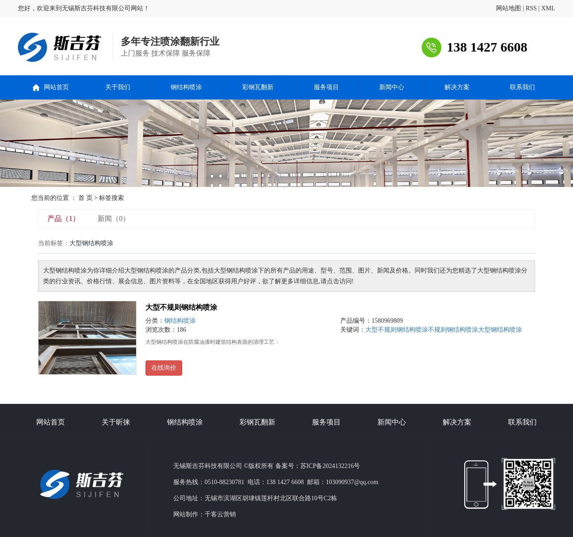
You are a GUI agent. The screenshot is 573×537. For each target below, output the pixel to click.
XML (548, 8)
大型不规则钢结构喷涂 (181, 307)
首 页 (85, 198)
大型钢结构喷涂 (500, 329)
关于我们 (117, 87)
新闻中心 (391, 87)
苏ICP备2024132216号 (330, 466)
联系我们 (522, 87)
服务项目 (326, 87)
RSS (531, 8)
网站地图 (508, 8)
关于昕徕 (116, 422)
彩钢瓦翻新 (258, 87)
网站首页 (56, 87)
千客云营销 (220, 514)
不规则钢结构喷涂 (453, 329)
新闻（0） (114, 218)
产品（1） (63, 218)
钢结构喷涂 (186, 87)
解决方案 (457, 87)
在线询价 (163, 367)
